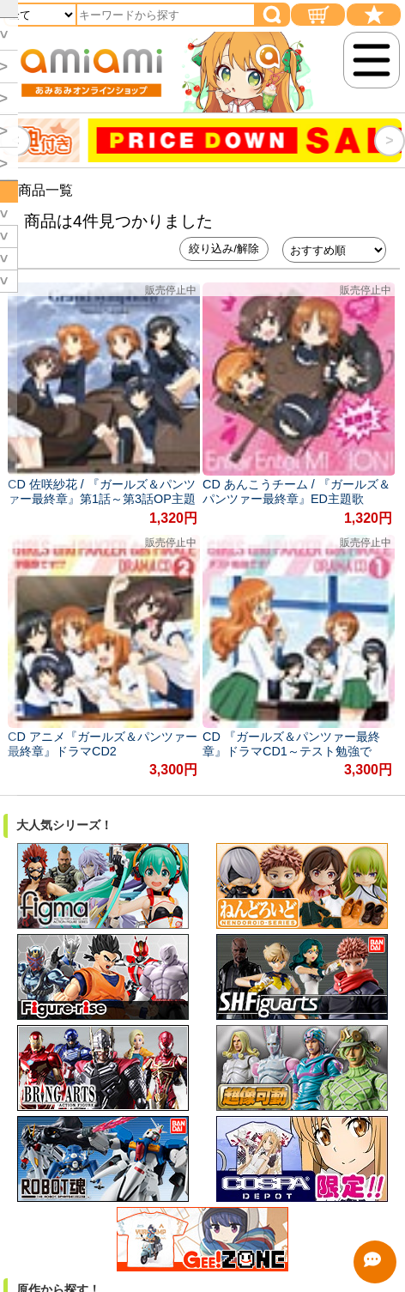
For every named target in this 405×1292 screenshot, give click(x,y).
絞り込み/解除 (224, 248)
